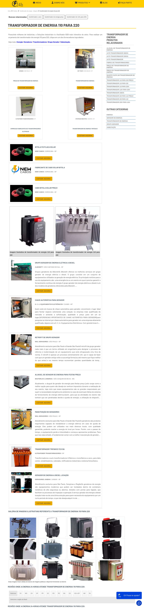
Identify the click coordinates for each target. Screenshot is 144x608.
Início (37, 2)
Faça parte (125, 2)
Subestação (65, 42)
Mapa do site (130, 586)
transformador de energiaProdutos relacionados (117, 38)
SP (37, 546)
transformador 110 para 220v (118, 86)
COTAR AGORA (19, 87)
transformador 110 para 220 (117, 83)
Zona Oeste (36, 565)
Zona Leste (56, 565)
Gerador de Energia (114, 118)
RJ (20, 546)
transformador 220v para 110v (118, 102)
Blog (103, 2)
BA (64, 546)
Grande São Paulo (68, 565)
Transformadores (40, 42)
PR (43, 546)
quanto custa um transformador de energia (121, 76)
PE (59, 546)
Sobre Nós (58, 2)
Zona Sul (46, 565)
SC (48, 546)
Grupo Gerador (54, 42)
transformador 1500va (115, 93)
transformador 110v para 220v (118, 90)
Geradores (28, 42)
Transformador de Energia (117, 121)
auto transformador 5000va (117, 56)
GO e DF (77, 546)
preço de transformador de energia (118, 66)
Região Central (14, 565)
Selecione (13, 546)
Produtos (82, 2)
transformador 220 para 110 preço (120, 96)
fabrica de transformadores (118, 62)
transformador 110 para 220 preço (120, 80)
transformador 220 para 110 (117, 99)
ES (32, 546)
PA (90, 546)
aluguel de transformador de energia (118, 49)
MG (26, 546)
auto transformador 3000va (117, 53)
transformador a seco (35, 17)
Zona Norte (26, 565)
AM (84, 546)
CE (70, 546)
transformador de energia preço (54, 17)
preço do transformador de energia (118, 71)
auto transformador (115, 59)
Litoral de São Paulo (84, 565)
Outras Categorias (117, 109)
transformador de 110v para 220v (77, 17)
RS (53, 546)
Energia (20, 42)
